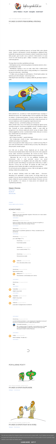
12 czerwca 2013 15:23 (23, 269)
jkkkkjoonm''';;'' (20, 273)
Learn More (25, 442)
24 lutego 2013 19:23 (23, 228)
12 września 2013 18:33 (23, 282)
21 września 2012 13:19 (20, 212)
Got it (33, 442)
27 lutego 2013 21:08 (23, 236)
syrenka (17, 204)
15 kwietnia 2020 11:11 (31, 324)
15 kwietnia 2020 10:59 (23, 319)
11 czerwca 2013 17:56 (27, 254)
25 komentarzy (17, 427)
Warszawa (21, 204)
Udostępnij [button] (11, 202)
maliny (14, 335)
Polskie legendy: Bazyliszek (20, 387)
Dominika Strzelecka (21, 324)
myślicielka (15, 289)
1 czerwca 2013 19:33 (27, 247)
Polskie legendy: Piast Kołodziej (22, 425)
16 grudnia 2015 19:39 (22, 289)
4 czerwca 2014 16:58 (26, 260)
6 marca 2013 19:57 (26, 240)
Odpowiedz (15, 217)
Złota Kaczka (12, 193)
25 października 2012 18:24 (24, 220)
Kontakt (38, 12)
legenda (13, 204)
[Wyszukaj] (46, 3)
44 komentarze (17, 389)
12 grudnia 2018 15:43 (22, 302)
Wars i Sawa (12, 190)
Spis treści (17, 12)
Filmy (25, 12)
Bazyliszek (11, 191)
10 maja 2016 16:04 (28, 273)
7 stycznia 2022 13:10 (20, 335)
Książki (31, 12)
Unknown (19, 260)
